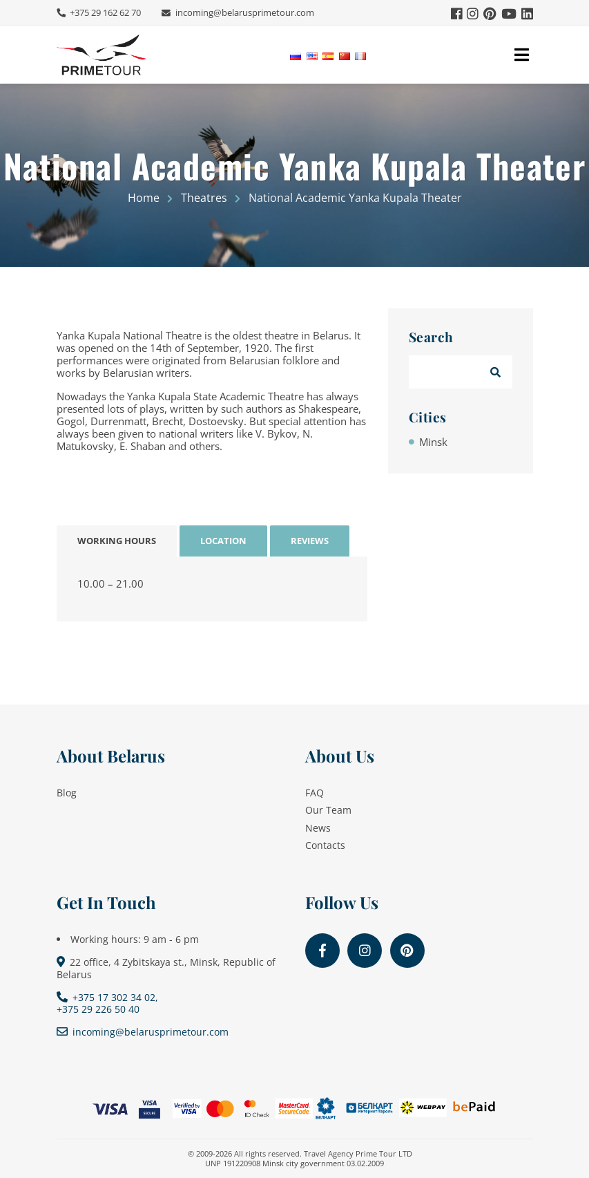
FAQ (314, 792)
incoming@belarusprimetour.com (243, 13)
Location (223, 540)
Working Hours (116, 540)
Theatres (204, 197)
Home (144, 197)
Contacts (325, 845)
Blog (67, 792)
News (318, 827)
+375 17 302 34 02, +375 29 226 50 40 (108, 1003)
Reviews (310, 540)
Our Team (328, 809)
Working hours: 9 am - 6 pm (134, 939)
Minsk (433, 442)
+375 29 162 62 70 (104, 13)
